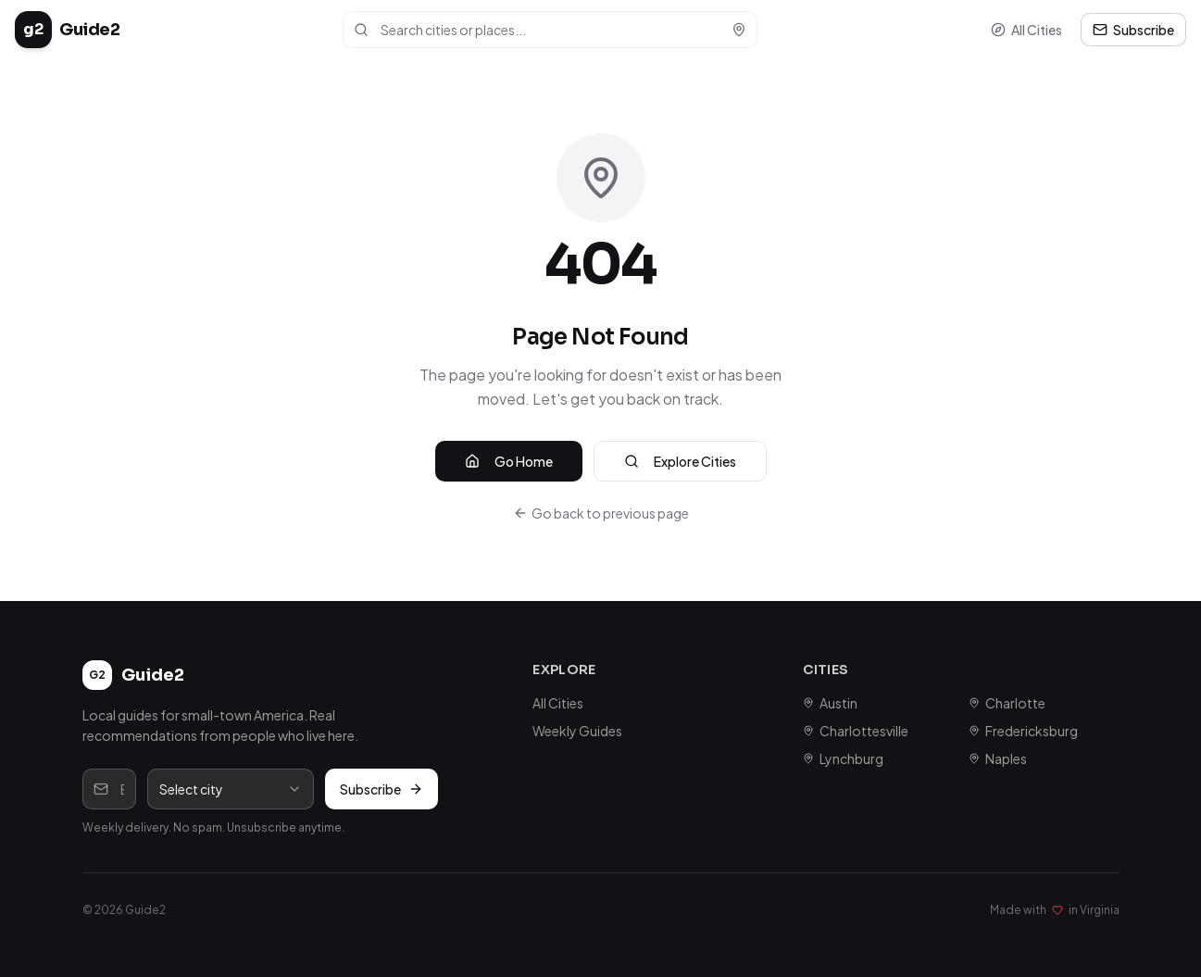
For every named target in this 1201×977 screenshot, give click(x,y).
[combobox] (230, 789)
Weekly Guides (577, 730)
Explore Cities (680, 461)
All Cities (1026, 29)
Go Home (509, 461)
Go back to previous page (601, 513)
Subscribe (1133, 29)
